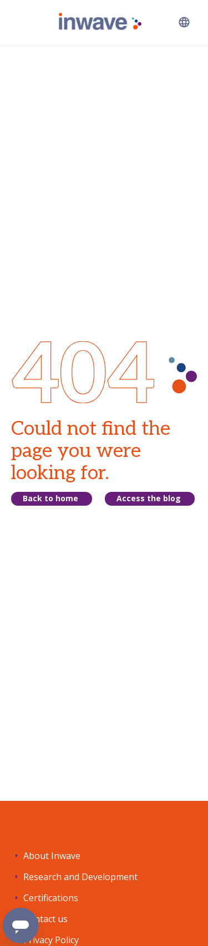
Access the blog (148, 498)
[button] (184, 22)
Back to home (50, 498)
